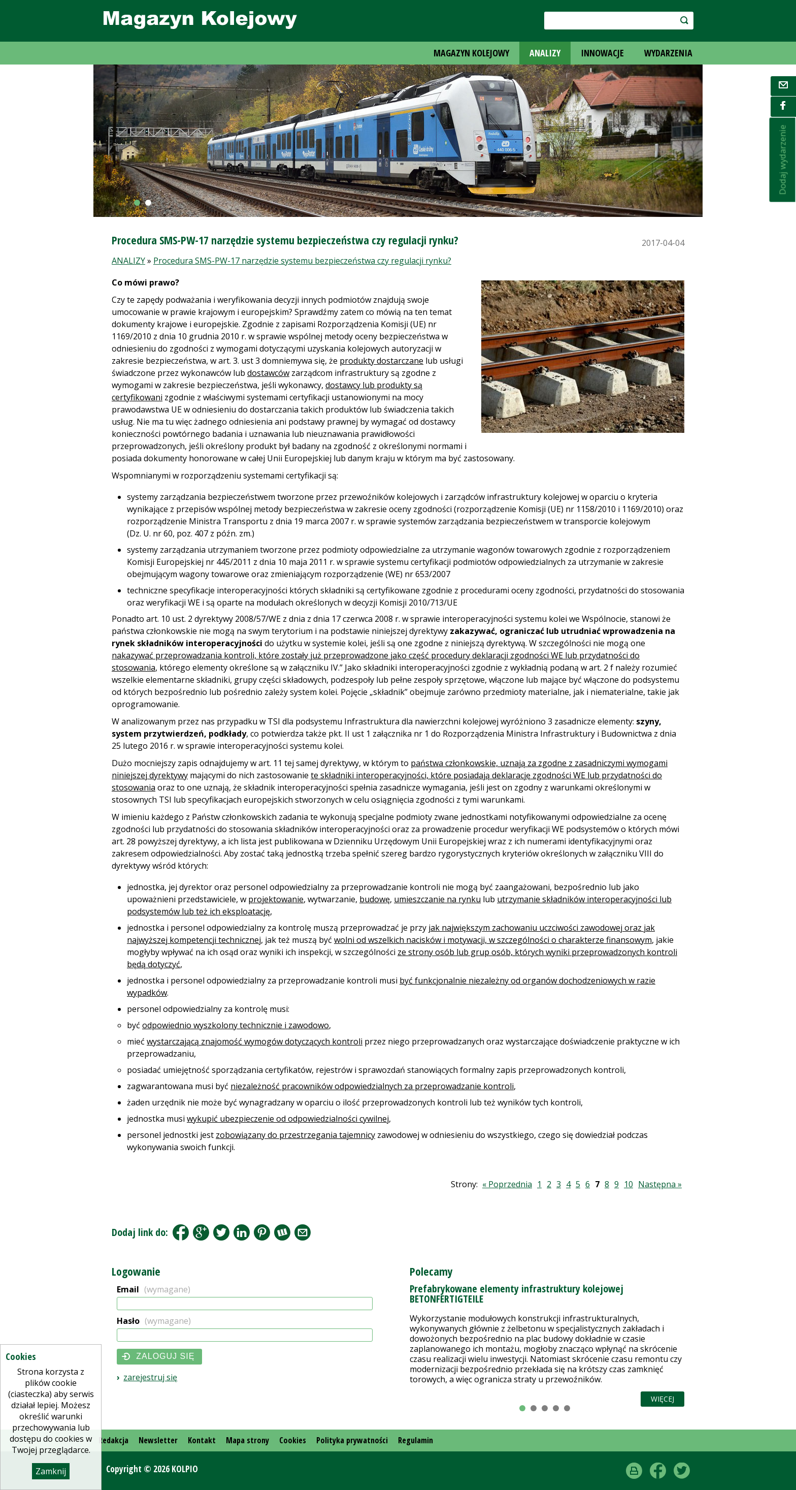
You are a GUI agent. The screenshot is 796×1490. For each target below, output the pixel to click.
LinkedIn (242, 1232)
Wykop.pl (282, 1232)
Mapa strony (247, 1440)
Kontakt (202, 1440)
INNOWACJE (602, 53)
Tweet (221, 1232)
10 (628, 1184)
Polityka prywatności (352, 1440)
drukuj (634, 1471)
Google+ (201, 1232)
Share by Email (302, 1232)
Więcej (662, 1399)
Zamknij (51, 1471)
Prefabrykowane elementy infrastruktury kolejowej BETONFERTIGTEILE (516, 1294)
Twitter (682, 1471)
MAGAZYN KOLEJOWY (471, 53)
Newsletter (158, 1440)
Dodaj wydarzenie (782, 160)
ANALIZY (544, 53)
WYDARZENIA (668, 53)
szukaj (679, 20)
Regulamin (415, 1440)
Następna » (660, 1184)
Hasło (154, 1320)
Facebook (181, 1232)
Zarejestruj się (150, 1377)
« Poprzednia (507, 1184)
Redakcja (113, 1440)
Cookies (292, 1440)
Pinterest (262, 1232)
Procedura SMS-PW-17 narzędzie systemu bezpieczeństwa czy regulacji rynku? (302, 260)
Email (153, 1289)
